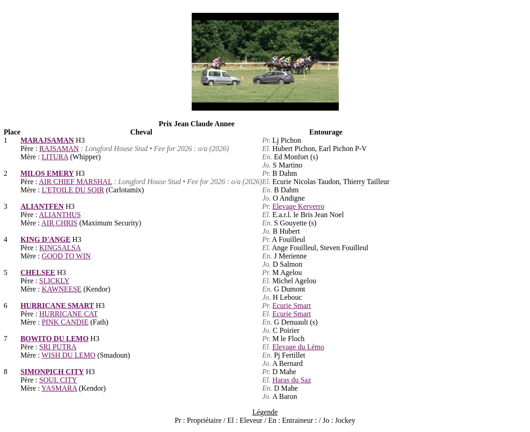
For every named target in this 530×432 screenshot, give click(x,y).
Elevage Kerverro (298, 206)
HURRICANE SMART (57, 305)
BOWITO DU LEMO (54, 338)
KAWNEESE (62, 289)
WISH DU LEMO (68, 355)
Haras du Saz (291, 380)
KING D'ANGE (45, 239)
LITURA (55, 157)
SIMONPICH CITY (52, 372)
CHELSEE (37, 272)
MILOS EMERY (47, 173)
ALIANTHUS (60, 215)
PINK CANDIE (65, 322)
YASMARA (59, 388)
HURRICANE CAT (68, 314)
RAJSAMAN (59, 148)
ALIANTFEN (41, 206)
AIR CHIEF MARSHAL (75, 181)
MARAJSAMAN (47, 140)
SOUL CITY (58, 380)
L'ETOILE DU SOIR (73, 190)
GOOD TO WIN (66, 256)
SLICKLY (54, 281)
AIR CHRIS (59, 223)
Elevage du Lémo (298, 347)
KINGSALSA (60, 248)
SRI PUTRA (57, 347)
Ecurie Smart (291, 305)
